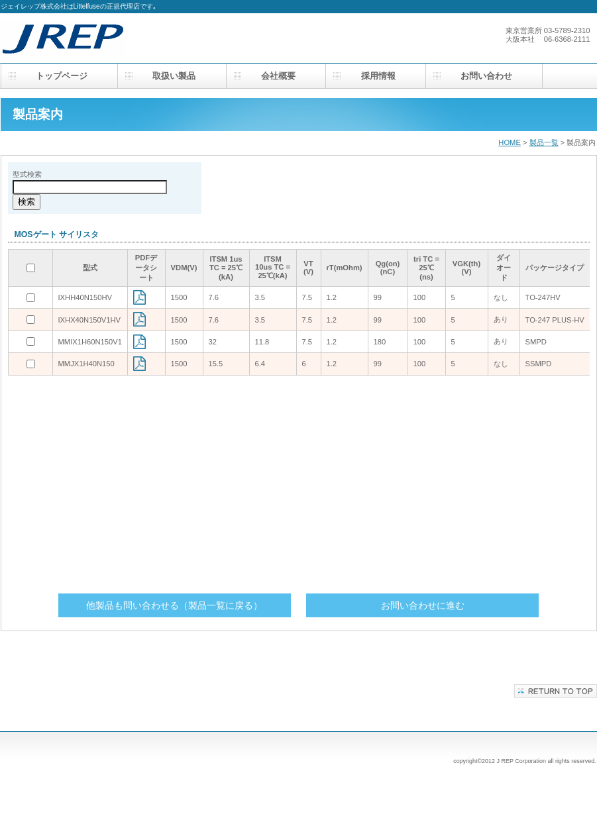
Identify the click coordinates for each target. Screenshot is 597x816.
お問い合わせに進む (422, 605)
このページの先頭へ (555, 691)
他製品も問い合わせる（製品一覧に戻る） (174, 605)
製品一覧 (544, 142)
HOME (509, 142)
